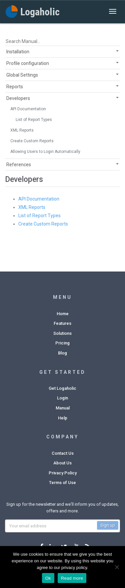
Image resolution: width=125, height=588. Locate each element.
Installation (17, 51)
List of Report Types (34, 119)
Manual (63, 407)
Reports (14, 86)
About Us (62, 462)
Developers (18, 98)
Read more (72, 578)
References (18, 164)
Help (62, 417)
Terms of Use (62, 482)
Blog (62, 352)
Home (63, 313)
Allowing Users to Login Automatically (45, 151)
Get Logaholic (62, 388)
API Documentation (28, 109)
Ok (48, 578)
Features (62, 323)
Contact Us (63, 453)
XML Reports (22, 130)
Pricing (62, 342)
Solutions (62, 333)
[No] (116, 567)
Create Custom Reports (32, 141)
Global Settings (22, 75)
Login (62, 397)
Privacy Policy (63, 472)
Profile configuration (27, 63)
